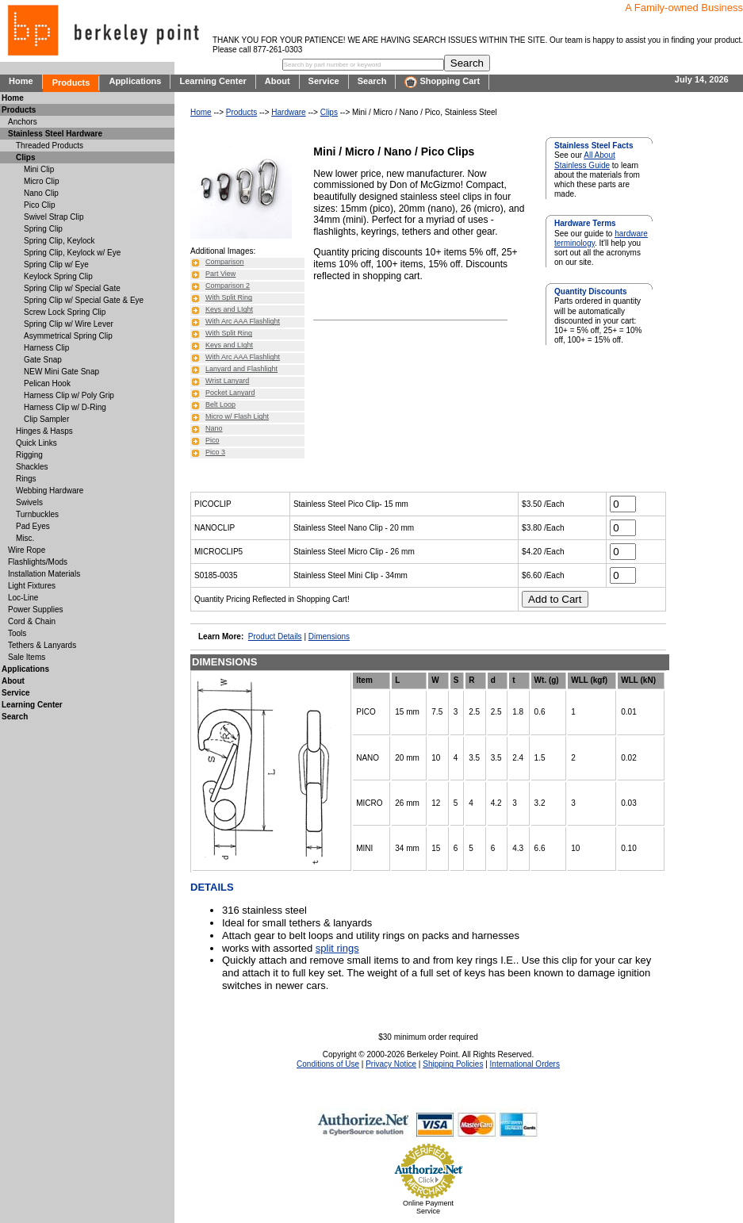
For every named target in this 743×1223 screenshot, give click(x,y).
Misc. (25, 538)
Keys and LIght (229, 309)
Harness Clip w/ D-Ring (65, 407)
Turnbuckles (37, 514)
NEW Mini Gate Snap (61, 371)
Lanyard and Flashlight (241, 369)
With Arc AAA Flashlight (242, 321)
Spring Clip (43, 228)
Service (323, 81)
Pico (212, 440)
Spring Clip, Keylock (59, 240)
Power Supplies (35, 609)
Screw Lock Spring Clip (64, 312)
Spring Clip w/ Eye (56, 264)
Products (71, 82)
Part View (220, 274)
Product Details (275, 636)
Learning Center (212, 81)
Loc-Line (23, 597)
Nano (214, 428)
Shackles (32, 466)
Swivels (29, 502)
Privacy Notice (391, 1064)
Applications (135, 81)
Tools (17, 633)
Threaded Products (49, 145)
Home (21, 81)
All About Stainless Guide (584, 160)
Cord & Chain (32, 621)
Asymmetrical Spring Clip (68, 336)
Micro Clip (41, 181)
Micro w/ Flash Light (237, 416)
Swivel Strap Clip (54, 217)
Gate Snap (43, 359)
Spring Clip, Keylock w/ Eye (72, 252)
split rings (337, 948)
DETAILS (212, 887)
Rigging (29, 454)
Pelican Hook (47, 383)
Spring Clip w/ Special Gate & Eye (84, 300)
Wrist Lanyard (227, 381)
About (277, 81)
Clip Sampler (46, 419)
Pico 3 (215, 452)
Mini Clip (39, 169)
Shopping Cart (442, 82)
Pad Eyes (33, 526)
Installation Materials (44, 573)
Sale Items (26, 657)
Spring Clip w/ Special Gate (72, 288)
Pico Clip (39, 205)
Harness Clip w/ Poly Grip (69, 395)
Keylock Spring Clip (58, 276)
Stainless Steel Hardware (55, 133)
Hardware (288, 112)
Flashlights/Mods (37, 562)
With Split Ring (228, 297)
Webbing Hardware (49, 490)
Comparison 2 (227, 285)
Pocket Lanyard (230, 393)
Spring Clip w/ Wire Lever (68, 324)
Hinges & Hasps (44, 431)
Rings (26, 478)
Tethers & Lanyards (42, 645)
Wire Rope (26, 550)
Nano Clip (41, 193)
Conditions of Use (328, 1064)
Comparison (224, 262)
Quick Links (36, 443)
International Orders (525, 1064)
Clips (329, 112)
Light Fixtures (32, 585)
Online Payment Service (428, 1207)
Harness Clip (46, 347)
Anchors (22, 121)
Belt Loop (220, 404)
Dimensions (329, 636)
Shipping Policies (453, 1064)
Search (372, 81)
